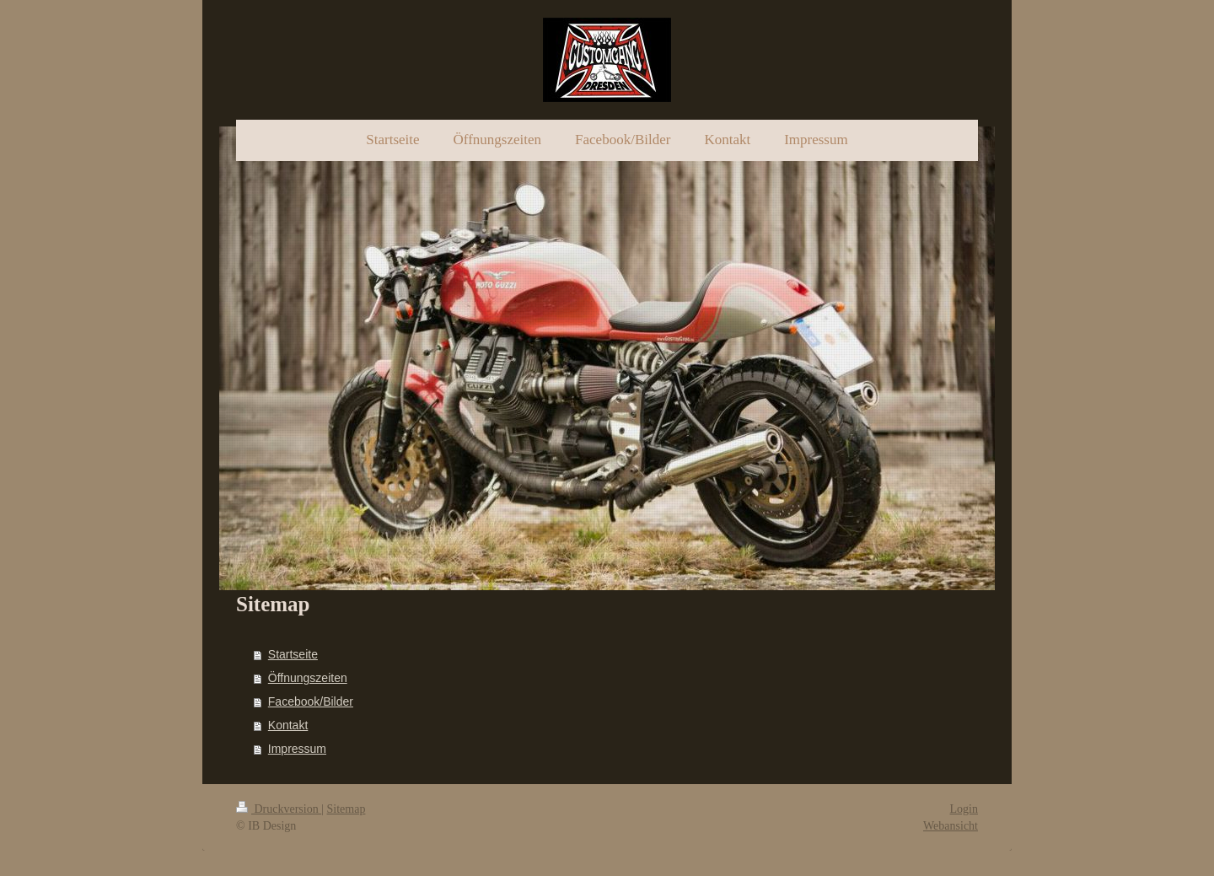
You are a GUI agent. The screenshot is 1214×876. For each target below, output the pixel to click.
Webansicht (950, 826)
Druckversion (278, 809)
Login (964, 809)
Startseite (293, 654)
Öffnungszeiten (307, 678)
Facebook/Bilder (310, 701)
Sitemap (346, 809)
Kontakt (288, 725)
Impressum (297, 748)
